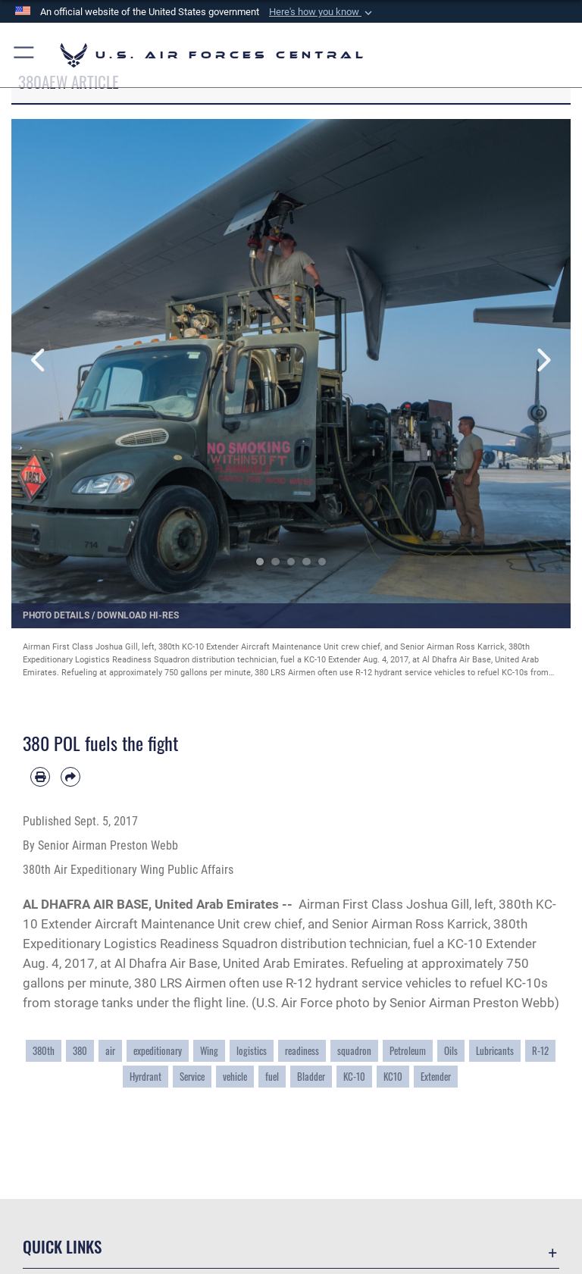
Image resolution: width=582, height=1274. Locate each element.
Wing (209, 1051)
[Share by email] (70, 777)
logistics (251, 1051)
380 (80, 1051)
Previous (39, 360)
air (110, 1051)
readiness (302, 1051)
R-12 (540, 1051)
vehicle (235, 1076)
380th (44, 1051)
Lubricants (495, 1051)
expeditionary (157, 1051)
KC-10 (354, 1076)
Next (543, 360)
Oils (451, 1051)
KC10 (392, 1076)
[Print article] (40, 777)
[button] (322, 12)
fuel (272, 1076)
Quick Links (62, 1246)
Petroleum (408, 1051)
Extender (436, 1076)
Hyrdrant (145, 1076)
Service (192, 1076)
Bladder (311, 1076)
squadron (354, 1051)
